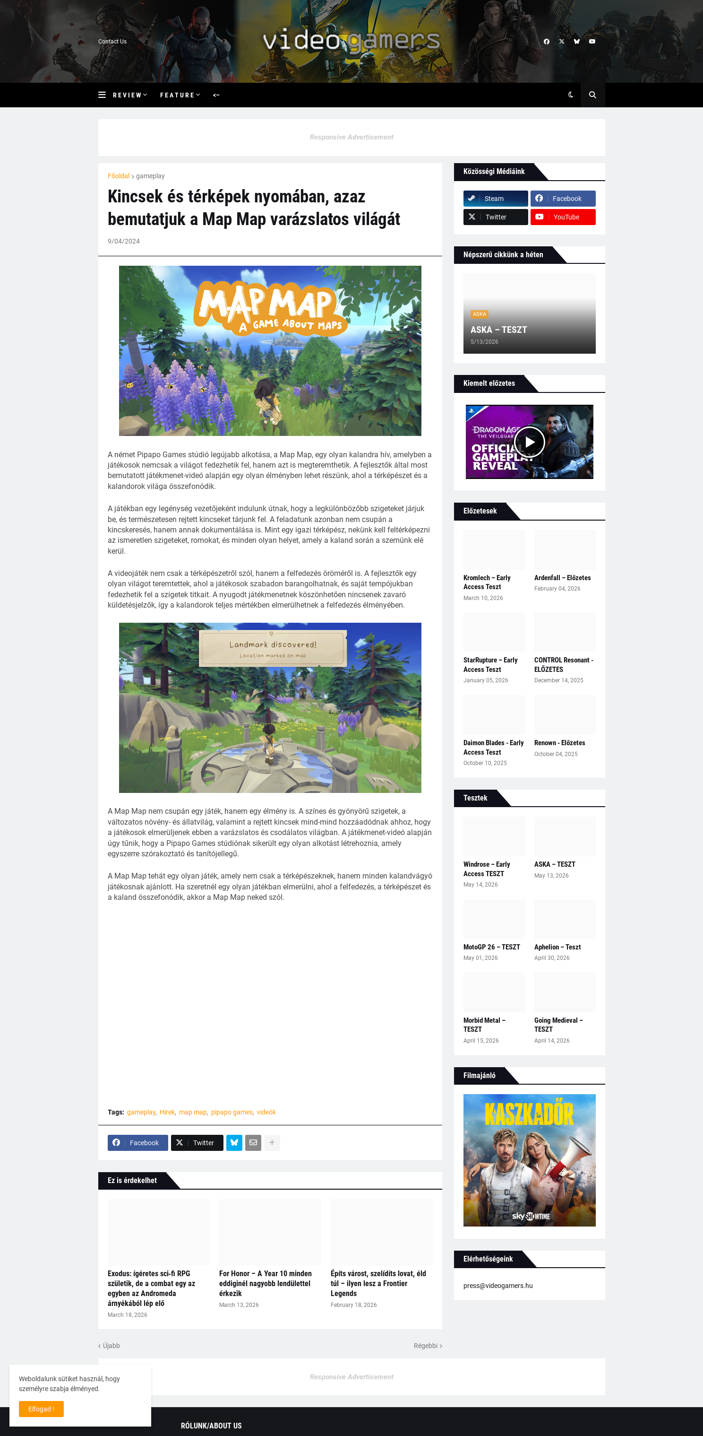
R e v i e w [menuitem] (127, 95)
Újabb (111, 1345)
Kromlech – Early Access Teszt (487, 583)
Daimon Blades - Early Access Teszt (493, 748)
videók (266, 1112)
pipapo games (232, 1112)
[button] (105, 95)
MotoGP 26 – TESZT (491, 947)
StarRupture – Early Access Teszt (490, 665)
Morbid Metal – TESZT (484, 1025)
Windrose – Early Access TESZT (486, 869)
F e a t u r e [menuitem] (177, 95)
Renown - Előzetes (559, 743)
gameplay (150, 176)
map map (193, 1112)
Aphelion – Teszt (557, 947)
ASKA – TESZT (499, 329)
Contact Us (112, 41)
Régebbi (425, 1345)
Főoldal (118, 176)
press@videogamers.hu (498, 1285)
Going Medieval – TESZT (558, 1025)
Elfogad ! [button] (41, 1409)
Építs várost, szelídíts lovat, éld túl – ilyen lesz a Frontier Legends (378, 1283)
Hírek (167, 1112)
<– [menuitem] (216, 95)
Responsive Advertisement (352, 137)
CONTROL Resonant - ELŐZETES (563, 665)
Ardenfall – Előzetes (562, 578)
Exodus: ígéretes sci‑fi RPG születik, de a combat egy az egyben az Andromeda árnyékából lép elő (151, 1288)
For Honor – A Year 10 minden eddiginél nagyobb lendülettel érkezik (265, 1283)
